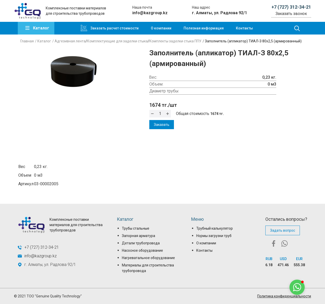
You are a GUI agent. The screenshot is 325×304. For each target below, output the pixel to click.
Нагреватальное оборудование (148, 258)
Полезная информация (204, 28)
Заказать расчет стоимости (114, 28)
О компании (161, 28)
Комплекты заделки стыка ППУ (175, 41)
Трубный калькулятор (214, 228)
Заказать (161, 125)
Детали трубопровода (141, 243)
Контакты (244, 28)
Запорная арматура (138, 236)
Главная (27, 41)
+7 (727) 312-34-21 (291, 7)
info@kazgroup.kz (150, 12)
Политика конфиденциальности (284, 296)
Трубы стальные (135, 228)
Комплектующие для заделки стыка (117, 41)
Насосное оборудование (142, 250)
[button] (297, 287)
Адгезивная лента (70, 41)
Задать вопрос (282, 230)
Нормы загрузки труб (214, 236)
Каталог (41, 28)
